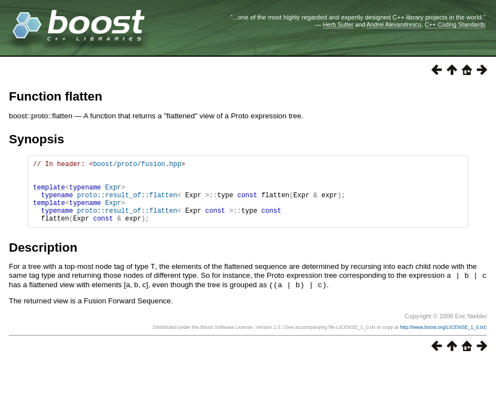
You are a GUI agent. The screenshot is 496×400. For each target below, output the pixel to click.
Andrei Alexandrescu (393, 24)
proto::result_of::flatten (127, 203)
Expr (113, 193)
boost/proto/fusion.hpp (137, 165)
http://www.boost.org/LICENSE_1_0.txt (442, 339)
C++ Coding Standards (455, 24)
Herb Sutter (338, 24)
